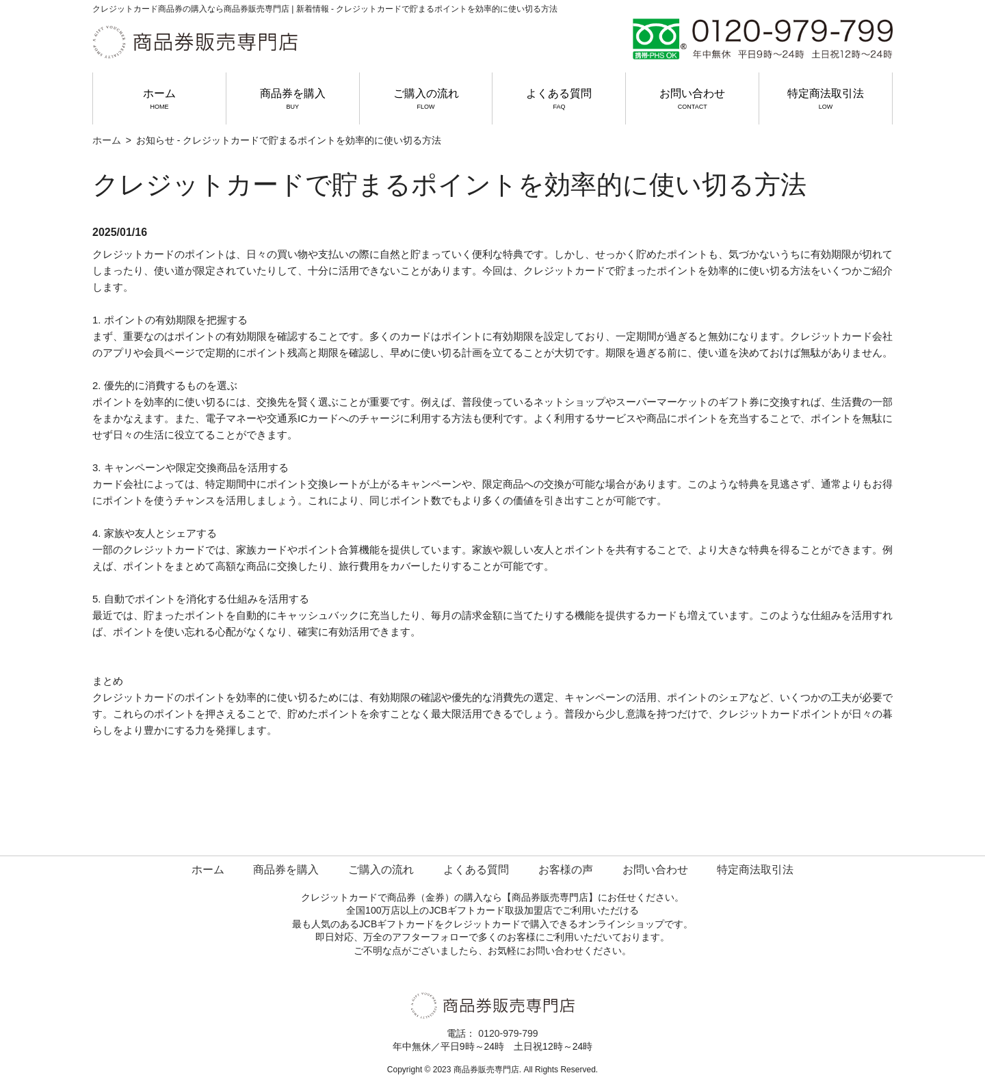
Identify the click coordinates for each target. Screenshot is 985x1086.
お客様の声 (565, 869)
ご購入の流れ (426, 99)
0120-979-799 (508, 1033)
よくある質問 (559, 99)
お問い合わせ (692, 99)
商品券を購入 (293, 99)
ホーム (159, 99)
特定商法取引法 (825, 99)
